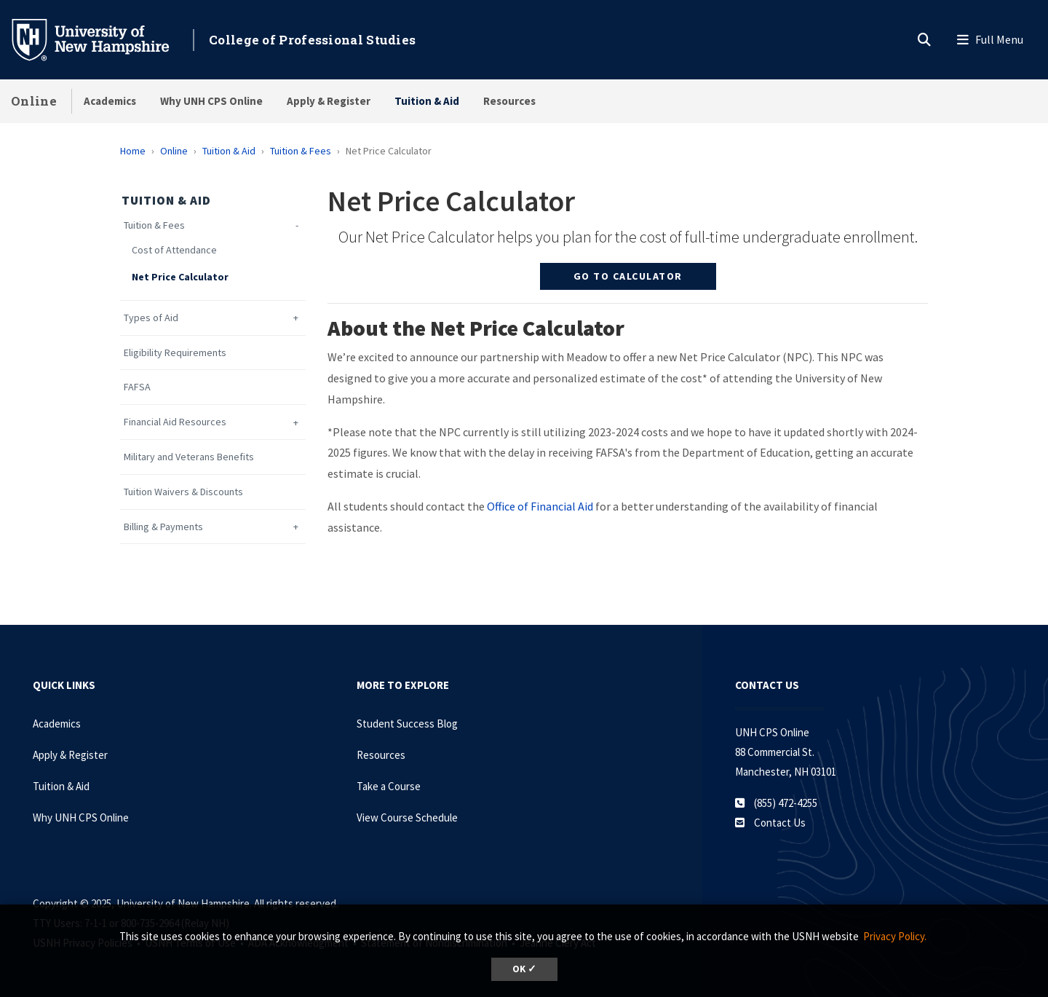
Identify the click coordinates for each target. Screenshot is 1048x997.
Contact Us (780, 822)
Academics (110, 101)
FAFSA (137, 387)
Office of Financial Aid (540, 506)
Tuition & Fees (300, 150)
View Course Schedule (407, 817)
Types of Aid (151, 318)
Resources (509, 101)
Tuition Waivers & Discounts (183, 492)
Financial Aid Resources (175, 422)
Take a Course (389, 786)
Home (133, 150)
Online (34, 100)
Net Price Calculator (180, 277)
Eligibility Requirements (175, 353)
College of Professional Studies (312, 39)
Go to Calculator (628, 276)
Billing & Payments (163, 527)
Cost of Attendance (174, 250)
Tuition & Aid (426, 101)
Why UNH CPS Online (211, 101)
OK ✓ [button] (524, 969)
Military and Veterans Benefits (189, 457)
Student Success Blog (407, 723)
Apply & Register (328, 101)
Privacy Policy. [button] (894, 936)
